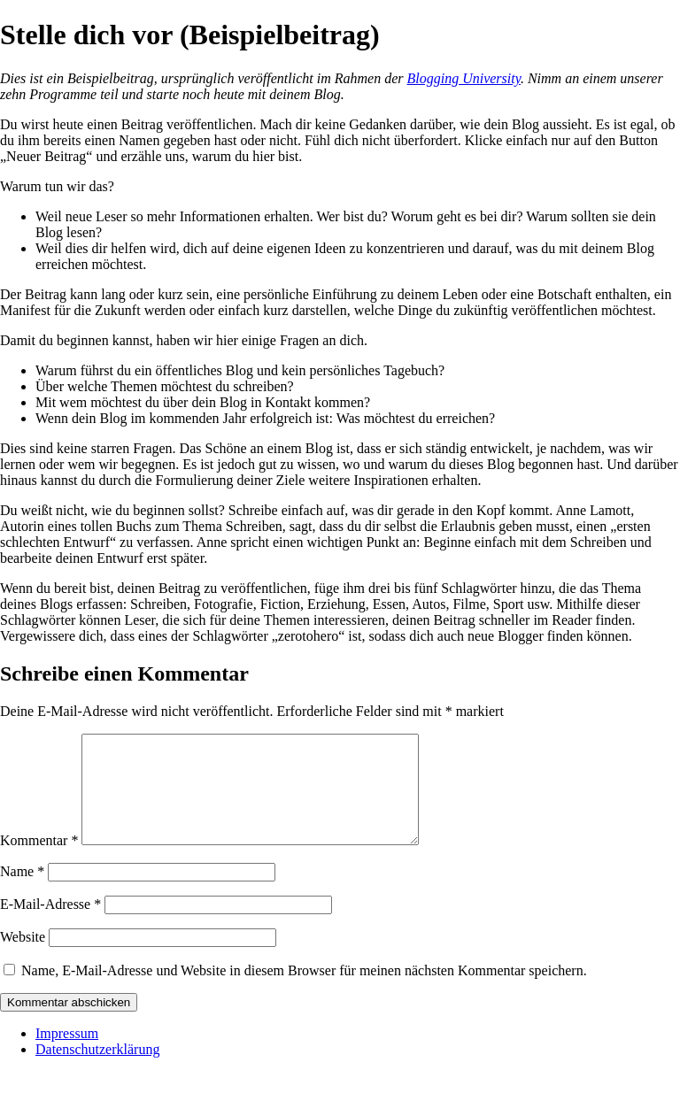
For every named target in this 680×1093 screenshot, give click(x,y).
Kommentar (39, 861)
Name (22, 892)
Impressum (66, 1054)
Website (22, 958)
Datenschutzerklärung (97, 1070)
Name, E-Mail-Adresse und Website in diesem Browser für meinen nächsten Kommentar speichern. (304, 991)
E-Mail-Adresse (50, 925)
